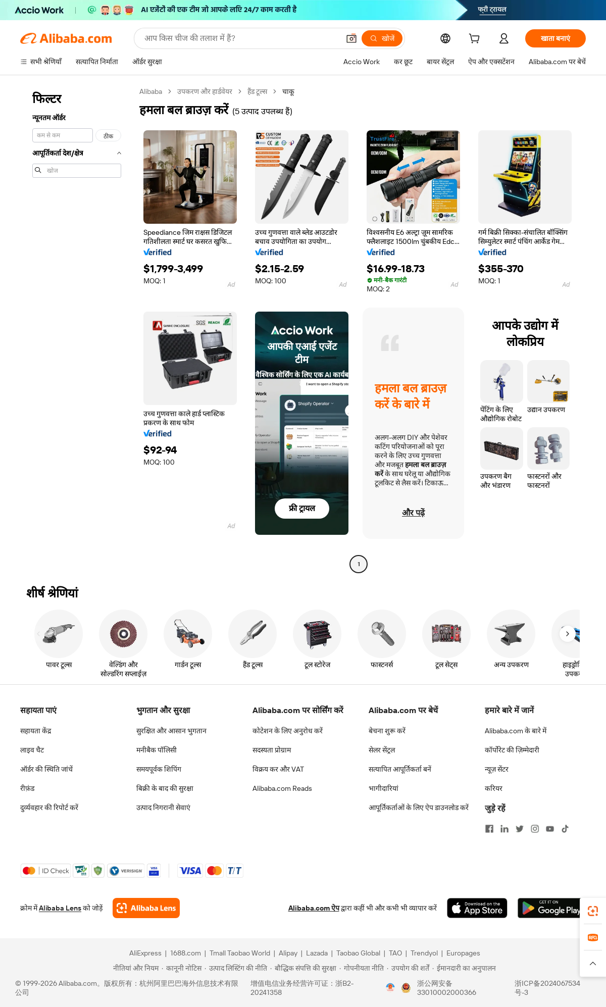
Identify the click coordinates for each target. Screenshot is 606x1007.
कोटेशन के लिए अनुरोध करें (287, 731)
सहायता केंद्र (35, 731)
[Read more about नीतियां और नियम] (134, 968)
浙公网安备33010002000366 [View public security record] (446, 987)
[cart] (476, 40)
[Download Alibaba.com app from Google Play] (552, 908)
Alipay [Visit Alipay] (288, 953)
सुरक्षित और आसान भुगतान (171, 731)
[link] (593, 911)
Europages (463, 953)
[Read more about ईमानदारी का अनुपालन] (464, 968)
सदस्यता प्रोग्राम (271, 750)
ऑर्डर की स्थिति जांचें (46, 769)
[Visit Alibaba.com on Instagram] (534, 828)
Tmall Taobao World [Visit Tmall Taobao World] (240, 953)
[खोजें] (382, 38)
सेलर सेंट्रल (382, 750)
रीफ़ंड (27, 788)
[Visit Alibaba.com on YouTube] (549, 828)
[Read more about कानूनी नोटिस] (181, 968)
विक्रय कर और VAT (278, 769)
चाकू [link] (288, 91)
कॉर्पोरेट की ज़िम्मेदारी (512, 750)
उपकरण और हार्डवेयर (204, 91)
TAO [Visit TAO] (395, 953)
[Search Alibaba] (240, 38)
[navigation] (76, 329)
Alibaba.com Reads (282, 788)
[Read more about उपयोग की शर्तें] (408, 968)
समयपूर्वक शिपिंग (158, 769)
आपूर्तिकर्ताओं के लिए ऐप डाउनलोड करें (419, 807)
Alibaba (150, 91)
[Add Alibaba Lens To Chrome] (146, 908)
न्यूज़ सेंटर (497, 769)
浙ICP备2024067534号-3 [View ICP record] (547, 987)
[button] (351, 38)
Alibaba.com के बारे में (515, 731)
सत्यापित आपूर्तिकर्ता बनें (400, 769)
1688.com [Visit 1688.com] (185, 953)
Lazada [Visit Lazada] (317, 953)
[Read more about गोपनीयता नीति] (361, 968)
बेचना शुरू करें (387, 731)
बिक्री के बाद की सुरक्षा (164, 788)
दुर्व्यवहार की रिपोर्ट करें (49, 807)
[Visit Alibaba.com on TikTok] (565, 828)
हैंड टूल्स (257, 91)
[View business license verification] (390, 988)
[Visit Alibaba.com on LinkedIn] (504, 828)
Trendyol (424, 953)
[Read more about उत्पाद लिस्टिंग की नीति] (236, 968)
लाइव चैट (32, 750)
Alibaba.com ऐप (313, 908)
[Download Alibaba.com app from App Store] (477, 908)
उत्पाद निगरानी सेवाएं (163, 807)
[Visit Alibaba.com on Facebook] (489, 828)
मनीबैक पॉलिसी (156, 750)
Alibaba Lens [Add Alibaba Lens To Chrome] (60, 908)
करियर (493, 788)
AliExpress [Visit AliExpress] (145, 953)
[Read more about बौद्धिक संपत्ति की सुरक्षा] (303, 968)
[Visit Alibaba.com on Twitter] (519, 828)
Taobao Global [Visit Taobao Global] (358, 953)
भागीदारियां (383, 788)
